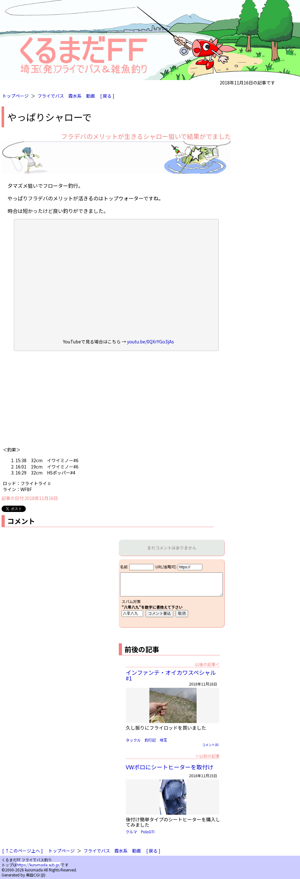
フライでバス (51, 96)
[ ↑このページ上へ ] (22, 850)
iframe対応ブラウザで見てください (171, 593)
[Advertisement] (116, 401)
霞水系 (75, 96)
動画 (90, 96)
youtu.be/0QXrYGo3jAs (150, 341)
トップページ (15, 96)
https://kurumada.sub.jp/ (39, 864)
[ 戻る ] (107, 96)
